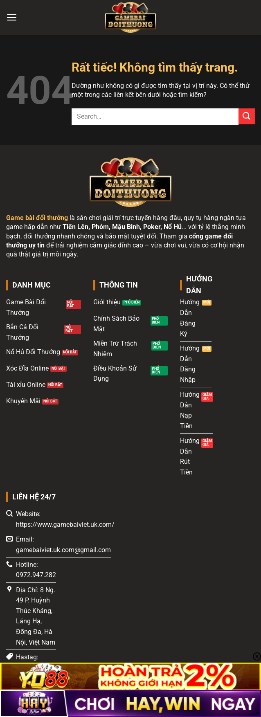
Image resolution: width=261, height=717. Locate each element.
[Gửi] (247, 116)
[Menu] (11, 17)
